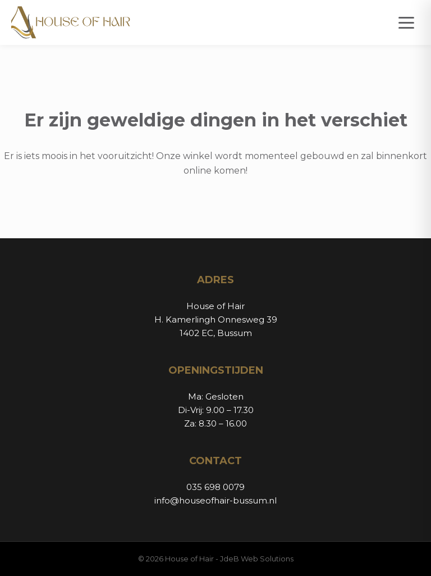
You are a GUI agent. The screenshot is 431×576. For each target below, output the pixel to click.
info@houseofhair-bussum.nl (215, 500)
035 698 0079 (215, 487)
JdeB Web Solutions (257, 558)
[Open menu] (406, 23)
